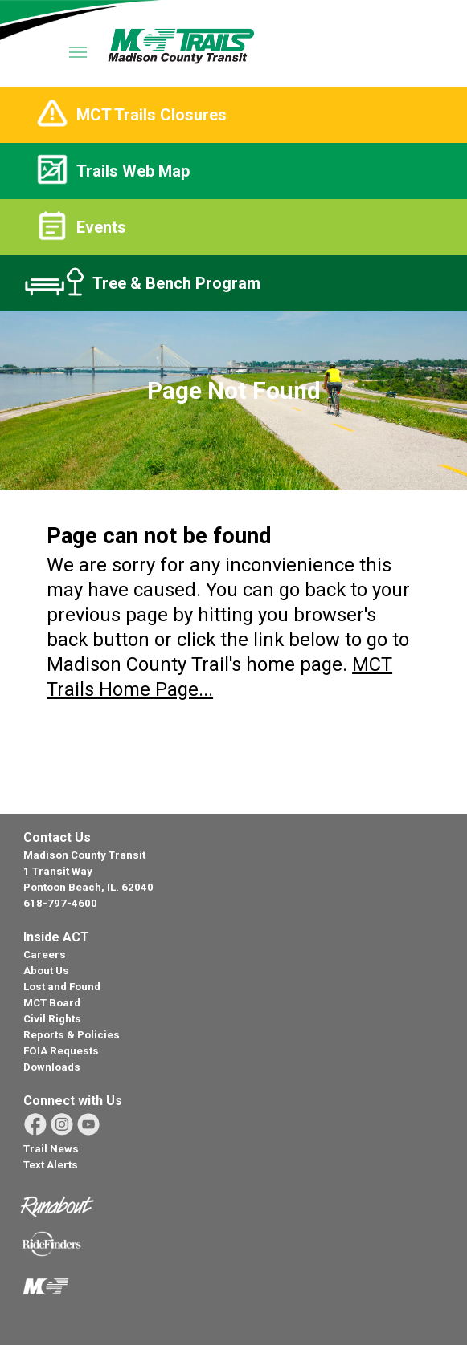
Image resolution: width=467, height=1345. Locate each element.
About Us (46, 971)
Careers (44, 955)
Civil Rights (52, 1019)
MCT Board (51, 1003)
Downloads (51, 1067)
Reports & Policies (71, 1035)
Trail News (51, 1149)
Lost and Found (61, 987)
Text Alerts (50, 1165)
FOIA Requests (61, 1051)
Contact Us (57, 837)
